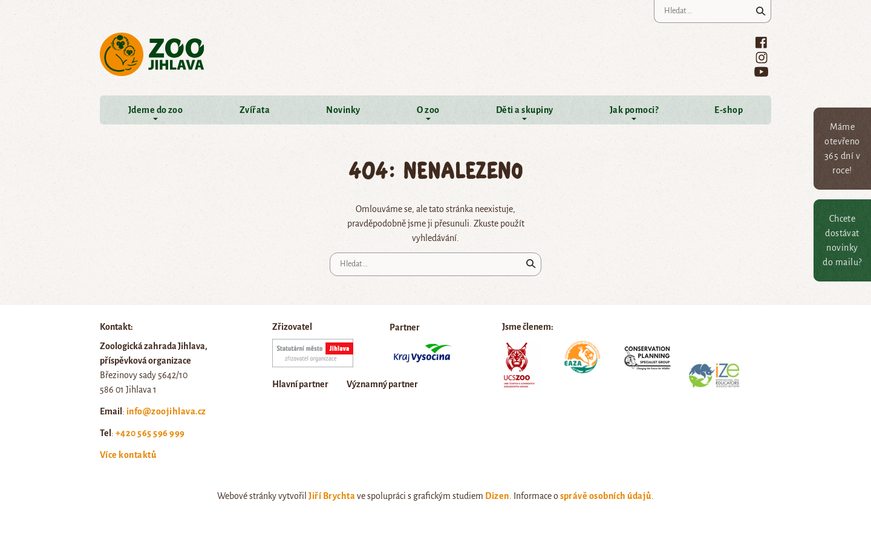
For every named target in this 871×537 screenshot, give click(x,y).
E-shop (728, 110)
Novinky (343, 110)
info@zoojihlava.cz (166, 411)
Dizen (497, 496)
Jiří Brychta (331, 496)
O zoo (428, 110)
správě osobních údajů (605, 496)
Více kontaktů (128, 455)
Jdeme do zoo (155, 110)
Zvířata (255, 110)
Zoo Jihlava (152, 55)
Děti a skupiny (524, 110)
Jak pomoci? (634, 110)
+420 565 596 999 (150, 433)
